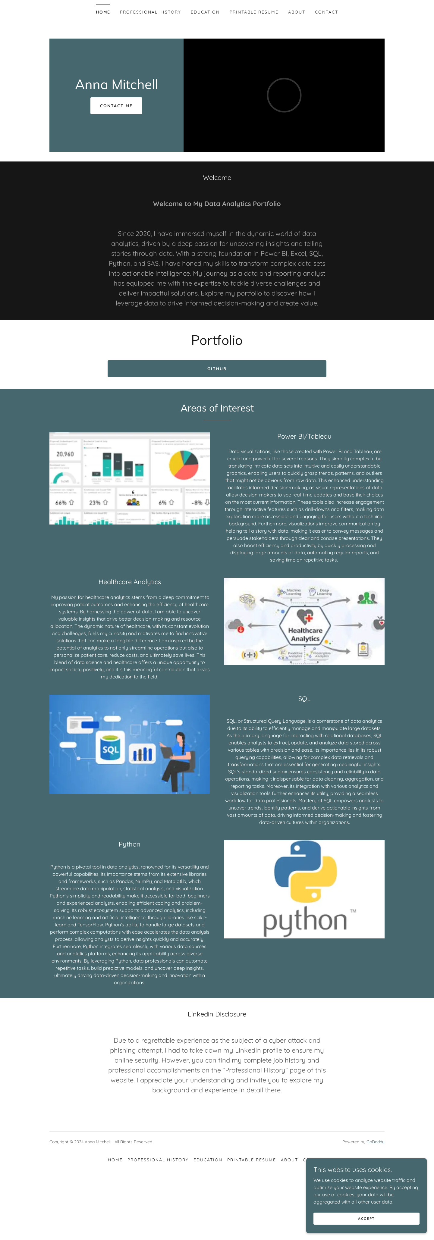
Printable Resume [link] (254, 12)
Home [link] (103, 12)
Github (217, 368)
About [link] (296, 12)
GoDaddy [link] (375, 1141)
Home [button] (115, 1160)
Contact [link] (326, 12)
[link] (116, 87)
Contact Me (116, 105)
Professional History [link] (150, 12)
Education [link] (205, 12)
